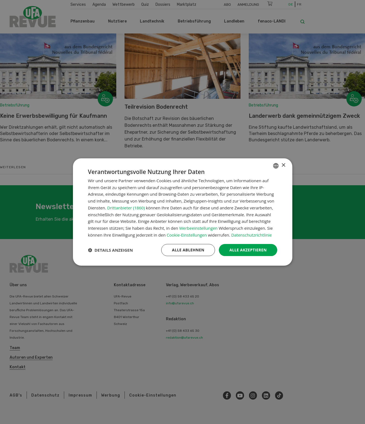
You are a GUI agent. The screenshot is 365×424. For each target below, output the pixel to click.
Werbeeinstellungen (198, 228)
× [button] (283, 165)
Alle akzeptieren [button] (248, 249)
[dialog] (182, 212)
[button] (110, 250)
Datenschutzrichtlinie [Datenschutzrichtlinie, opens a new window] (251, 235)
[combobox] (276, 166)
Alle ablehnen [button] (188, 249)
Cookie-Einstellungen (187, 235)
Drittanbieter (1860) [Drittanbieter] (126, 207)
